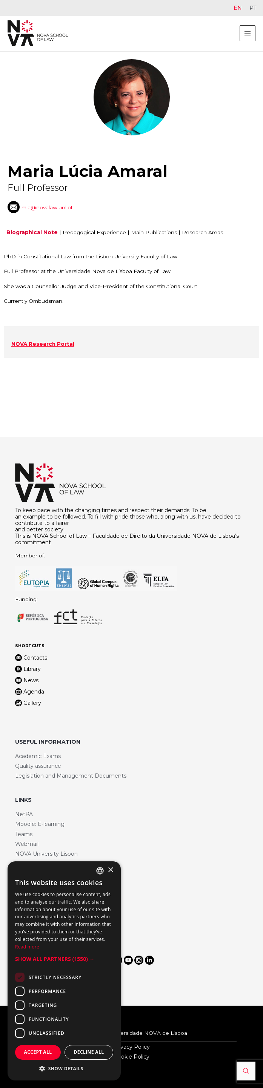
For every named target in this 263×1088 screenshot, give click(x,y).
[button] (64, 959)
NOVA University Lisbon (46, 853)
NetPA (24, 814)
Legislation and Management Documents (70, 775)
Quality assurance (38, 766)
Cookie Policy (131, 1056)
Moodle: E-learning (40, 824)
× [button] (110, 870)
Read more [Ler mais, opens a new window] (27, 947)
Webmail (26, 844)
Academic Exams (38, 756)
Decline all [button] (89, 1052)
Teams (23, 834)
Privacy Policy (131, 1046)
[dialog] (64, 970)
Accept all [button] (38, 1052)
